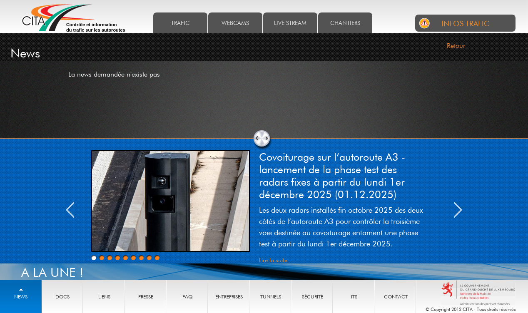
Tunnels (270, 296)
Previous (70, 210)
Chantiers (345, 22)
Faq (187, 296)
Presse (145, 296)
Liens (104, 296)
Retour (456, 45)
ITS (354, 296)
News (20, 296)
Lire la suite (273, 259)
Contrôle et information (95, 27)
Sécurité (312, 296)
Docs (62, 296)
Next (458, 210)
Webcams (235, 22)
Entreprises (229, 296)
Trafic (180, 22)
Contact (396, 296)
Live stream (290, 22)
